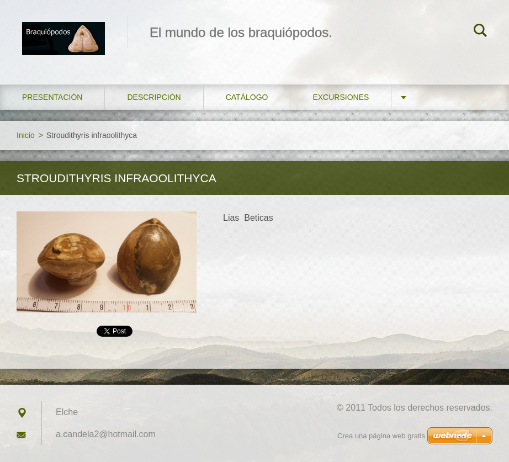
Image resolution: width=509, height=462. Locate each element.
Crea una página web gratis (381, 436)
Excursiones (340, 97)
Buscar (480, 32)
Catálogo (247, 97)
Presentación (52, 97)
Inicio (26, 135)
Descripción (154, 97)
